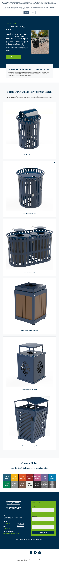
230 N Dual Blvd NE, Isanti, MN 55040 (11, 533)
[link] (31, 552)
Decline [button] (32, 12)
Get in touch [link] (13, 56)
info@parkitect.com (7, 528)
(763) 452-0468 (6, 523)
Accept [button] (26, 12)
